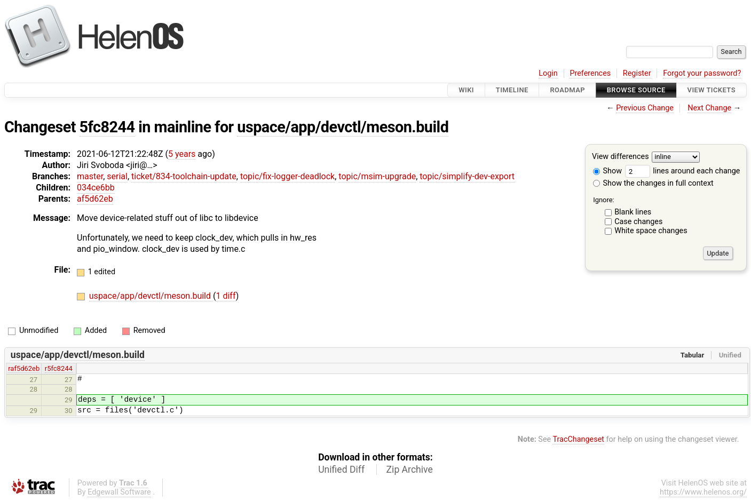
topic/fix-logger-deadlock (287, 176)
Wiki (466, 90)
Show (607, 171)
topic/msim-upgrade (377, 176)
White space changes (650, 230)
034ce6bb (96, 187)
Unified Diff (341, 469)
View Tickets (711, 90)
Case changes (638, 221)
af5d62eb (95, 199)
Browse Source (636, 90)
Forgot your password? (702, 73)
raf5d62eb (23, 368)
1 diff (225, 296)
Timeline (512, 90)
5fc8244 (107, 127)
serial (117, 176)
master (90, 176)
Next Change (709, 108)
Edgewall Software (119, 492)
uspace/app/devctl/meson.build (342, 127)
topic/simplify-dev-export (467, 176)
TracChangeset (578, 439)
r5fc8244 (59, 368)
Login (548, 73)
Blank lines (632, 212)
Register (637, 73)
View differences (620, 157)
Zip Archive (409, 469)
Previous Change (645, 108)
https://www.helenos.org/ (703, 492)
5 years (181, 154)
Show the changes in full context (653, 183)
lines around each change (682, 171)
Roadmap (567, 90)
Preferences (590, 73)
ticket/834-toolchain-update (183, 176)
